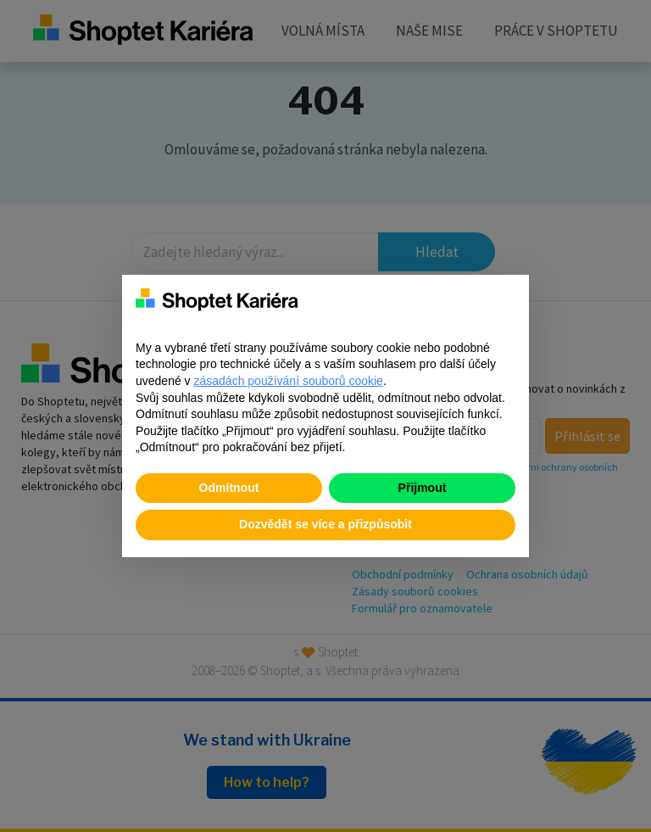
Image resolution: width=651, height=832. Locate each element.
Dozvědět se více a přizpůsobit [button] (325, 524)
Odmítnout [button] (229, 487)
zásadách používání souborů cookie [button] (288, 381)
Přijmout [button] (422, 487)
